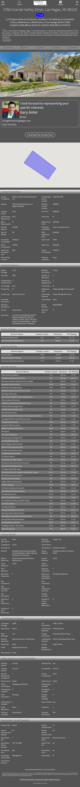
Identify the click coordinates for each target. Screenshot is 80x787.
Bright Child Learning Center (12, 482)
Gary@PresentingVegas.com (16, 120)
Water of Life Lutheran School (12, 447)
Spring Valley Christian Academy (13, 519)
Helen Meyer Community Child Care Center (17, 516)
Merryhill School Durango (11, 478)
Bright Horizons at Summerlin (12, 428)
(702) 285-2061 (58, 197)
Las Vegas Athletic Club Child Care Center (16, 419)
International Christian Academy (13, 491)
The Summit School (9, 507)
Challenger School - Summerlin (13, 526)
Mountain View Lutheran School (13, 513)
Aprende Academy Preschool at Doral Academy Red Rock (21, 416)
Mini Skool (5, 431)
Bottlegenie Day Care (9, 394)
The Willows (54, 19)
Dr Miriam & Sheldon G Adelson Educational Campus (20, 472)
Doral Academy (7, 355)
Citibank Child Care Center (11, 425)
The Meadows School (9, 494)
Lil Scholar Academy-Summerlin (13, 488)
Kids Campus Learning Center (12, 438)
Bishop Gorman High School (12, 460)
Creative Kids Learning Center (12, 406)
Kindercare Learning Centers (12, 387)
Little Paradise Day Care (10, 441)
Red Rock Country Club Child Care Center (16, 391)
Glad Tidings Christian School (12, 444)
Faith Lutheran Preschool (11, 400)
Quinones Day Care (8, 529)
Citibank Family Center (10, 422)
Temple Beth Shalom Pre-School (13, 378)
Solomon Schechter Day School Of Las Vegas (17, 381)
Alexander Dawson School (11, 384)
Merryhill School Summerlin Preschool (15, 463)
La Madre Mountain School (11, 453)
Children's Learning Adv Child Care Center (16, 403)
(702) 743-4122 (9, 124)
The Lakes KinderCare (9, 435)
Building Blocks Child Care (11, 522)
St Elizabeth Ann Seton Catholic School (16, 500)
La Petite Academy (8, 457)
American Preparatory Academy (13, 361)
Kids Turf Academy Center (11, 497)
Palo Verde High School (10, 337)
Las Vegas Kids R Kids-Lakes (11, 469)
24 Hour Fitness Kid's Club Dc (12, 450)
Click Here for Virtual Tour (40, 134)
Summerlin (68, 19)
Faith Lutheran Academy (10, 375)
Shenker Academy (8, 485)
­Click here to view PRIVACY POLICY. (25, 775)
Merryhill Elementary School (12, 466)
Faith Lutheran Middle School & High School (17, 397)
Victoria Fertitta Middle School (12, 341)
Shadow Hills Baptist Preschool (13, 510)
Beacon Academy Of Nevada (11, 358)
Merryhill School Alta (9, 413)
